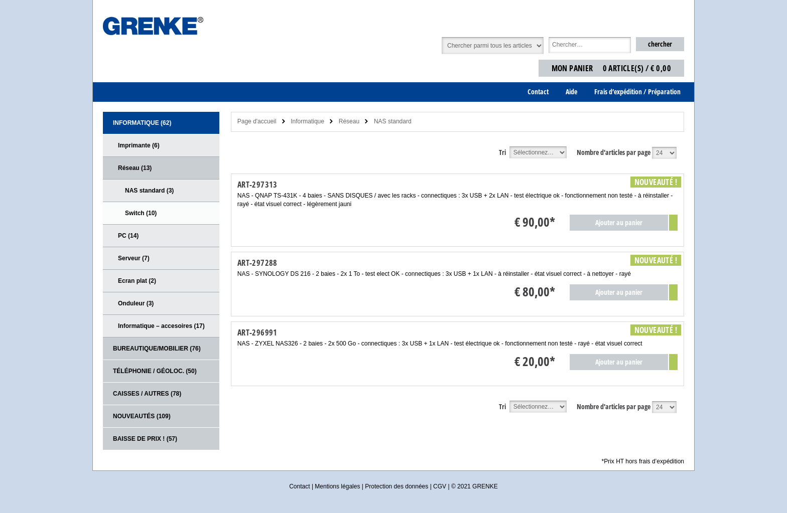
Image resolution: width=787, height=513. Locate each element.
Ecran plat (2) (137, 280)
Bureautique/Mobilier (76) (157, 348)
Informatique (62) (142, 122)
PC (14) (128, 235)
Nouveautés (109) (142, 416)
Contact (299, 486)
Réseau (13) (135, 168)
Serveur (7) (134, 258)
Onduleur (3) (136, 303)
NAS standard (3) (149, 190)
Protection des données (396, 486)
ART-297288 (257, 262)
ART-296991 (257, 332)
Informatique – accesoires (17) (161, 325)
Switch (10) (141, 213)
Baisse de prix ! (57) (145, 438)
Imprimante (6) (139, 145)
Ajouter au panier (618, 222)
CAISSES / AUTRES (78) (147, 393)
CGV (439, 486)
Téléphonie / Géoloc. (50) (155, 371)
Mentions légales (337, 486)
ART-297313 (257, 184)
